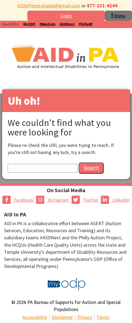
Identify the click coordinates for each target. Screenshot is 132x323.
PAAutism (47, 24)
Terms (103, 317)
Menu (118, 16)
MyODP (29, 24)
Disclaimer (62, 317)
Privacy (84, 317)
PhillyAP (86, 24)
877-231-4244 (102, 5)
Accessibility (34, 317)
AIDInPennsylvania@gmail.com (48, 5)
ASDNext (67, 24)
